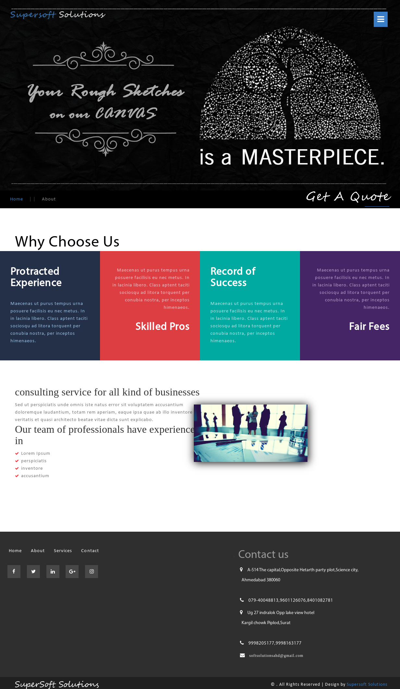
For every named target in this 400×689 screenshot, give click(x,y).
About (38, 551)
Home (16, 199)
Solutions (57, 14)
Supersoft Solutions (367, 684)
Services (63, 551)
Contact (90, 551)
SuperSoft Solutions (55, 683)
